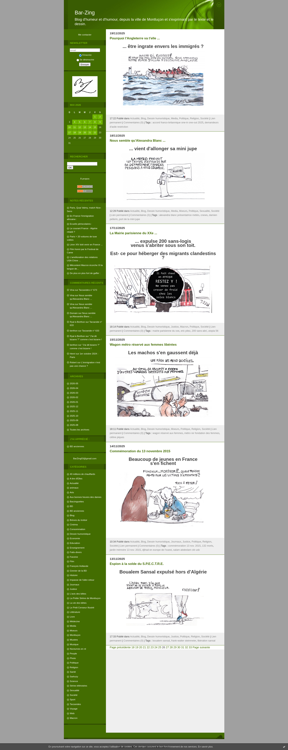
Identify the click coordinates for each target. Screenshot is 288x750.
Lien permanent (119, 215)
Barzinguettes (77, 501)
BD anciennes (77, 446)
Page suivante (201, 647)
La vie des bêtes (78, 603)
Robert (73, 362)
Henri (72, 353)
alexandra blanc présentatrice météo (179, 215)
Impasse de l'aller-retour (82, 580)
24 (156, 647)
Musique (74, 644)
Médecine (75, 621)
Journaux (74, 584)
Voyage (74, 708)
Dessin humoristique (80, 534)
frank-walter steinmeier (183, 640)
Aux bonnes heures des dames (85, 497)
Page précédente (120, 647)
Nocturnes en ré (78, 649)
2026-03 (74, 392)
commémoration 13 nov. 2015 (184, 545)
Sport (72, 699)
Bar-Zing (85, 13)
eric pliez (185, 331)
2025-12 (74, 406)
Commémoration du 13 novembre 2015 (140, 451)
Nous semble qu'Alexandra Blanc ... (138, 140)
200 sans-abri (199, 331)
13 (85, 127)
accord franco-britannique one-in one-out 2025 (178, 122)
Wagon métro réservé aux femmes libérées (143, 344)
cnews (204, 215)
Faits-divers (76, 552)
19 (79, 133)
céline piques (117, 437)
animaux (74, 487)
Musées (74, 639)
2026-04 (74, 388)
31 (182, 647)
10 (69, 127)
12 (79, 127)
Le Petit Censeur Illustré (82, 607)
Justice (73, 589)
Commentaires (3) (140, 215)
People (73, 653)
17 (69, 133)
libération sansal (206, 640)
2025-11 (74, 411)
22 (95, 133)
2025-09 (74, 420)
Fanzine (74, 557)
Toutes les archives (79, 429)
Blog (72, 515)
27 (167, 647)
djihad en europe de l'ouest (157, 550)
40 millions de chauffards (82, 474)
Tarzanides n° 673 (88, 290)
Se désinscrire (85, 59)
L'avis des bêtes (78, 593)
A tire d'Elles (76, 478)
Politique (74, 662)
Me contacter (85, 34)
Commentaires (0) (134, 122)
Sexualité (74, 690)
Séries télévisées (78, 685)
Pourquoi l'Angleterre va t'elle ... (135, 38)
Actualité (74, 483)
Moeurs (74, 630)
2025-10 (74, 415)
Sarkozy (74, 676)
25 (159, 647)
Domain (74, 313)
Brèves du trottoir (78, 520)
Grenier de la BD (78, 570)
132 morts (207, 545)
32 (186, 647)
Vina (72, 290)
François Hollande (79, 566)
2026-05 (74, 383)
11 (74, 127)
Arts (72, 492)
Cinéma (74, 524)
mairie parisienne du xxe (166, 331)
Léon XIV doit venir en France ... (86, 244)
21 (90, 133)
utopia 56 (213, 331)
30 (178, 647)
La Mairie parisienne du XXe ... (133, 233)
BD (71, 506)
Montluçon (75, 635)
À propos (84, 178)
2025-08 (74, 425)
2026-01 (74, 402)
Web (72, 713)
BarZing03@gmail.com (85, 458)
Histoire (74, 575)
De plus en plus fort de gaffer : (85, 273)
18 (74, 133)
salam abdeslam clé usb (186, 550)
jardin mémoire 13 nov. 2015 (125, 550)
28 (171, 647)
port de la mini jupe (129, 219)
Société (74, 695)
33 (190, 647)
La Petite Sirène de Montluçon (85, 598)
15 (95, 127)
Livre (72, 616)
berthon (74, 330)
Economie (75, 538)
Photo (73, 658)
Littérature (75, 612)
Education (75, 543)
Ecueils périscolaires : (81, 224)
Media (73, 626)
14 (90, 127)
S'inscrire (85, 55)
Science (74, 681)
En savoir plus (205, 746)
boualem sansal (161, 640)
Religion (74, 667)
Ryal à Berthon (77, 322)
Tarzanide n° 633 (90, 330)
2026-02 (74, 397)
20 (85, 133)
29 (175, 647)
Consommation (77, 529)
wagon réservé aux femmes (168, 433)
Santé (73, 671)
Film (72, 561)
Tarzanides (75, 704)
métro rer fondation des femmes (201, 433)
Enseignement (77, 547)
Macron (74, 718)
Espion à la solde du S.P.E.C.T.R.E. (137, 564)
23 (152, 647)
